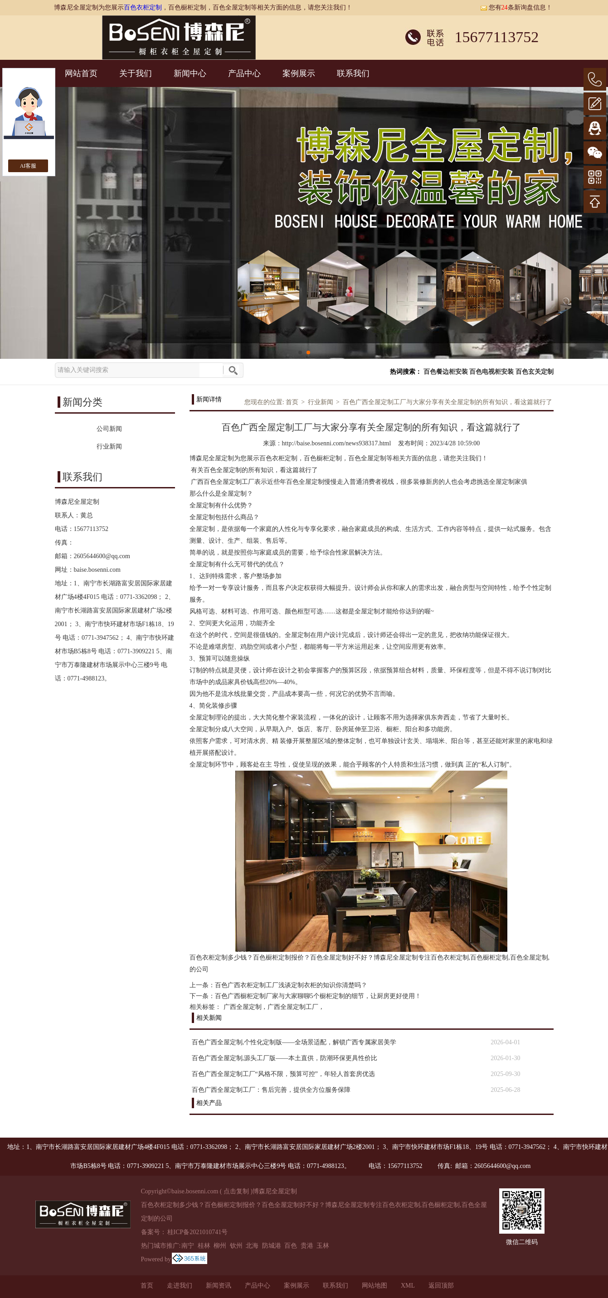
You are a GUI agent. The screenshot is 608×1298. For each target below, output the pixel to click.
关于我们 (135, 73)
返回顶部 (441, 1285)
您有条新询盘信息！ (516, 7)
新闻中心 (190, 73)
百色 (290, 1245)
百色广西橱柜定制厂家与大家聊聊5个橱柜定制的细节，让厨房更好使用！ (318, 996)
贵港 (307, 1245)
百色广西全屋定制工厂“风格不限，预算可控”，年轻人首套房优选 (283, 1074)
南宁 (187, 1245)
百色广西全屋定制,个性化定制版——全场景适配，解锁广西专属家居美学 (294, 1042)
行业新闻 (320, 402)
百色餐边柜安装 (445, 371)
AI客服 (28, 166)
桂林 (204, 1245)
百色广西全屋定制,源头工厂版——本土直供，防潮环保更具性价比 (285, 1058)
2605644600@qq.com (102, 556)
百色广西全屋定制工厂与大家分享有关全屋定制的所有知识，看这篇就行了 (447, 402)
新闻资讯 (218, 1285)
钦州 (236, 1245)
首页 (292, 402)
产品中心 (244, 73)
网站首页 (81, 73)
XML (408, 1285)
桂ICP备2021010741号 (197, 1232)
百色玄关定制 (535, 371)
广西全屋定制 (243, 1007)
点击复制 (236, 1191)
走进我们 (179, 1285)
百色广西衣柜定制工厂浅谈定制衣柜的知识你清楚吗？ (291, 985)
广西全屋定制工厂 (293, 1007)
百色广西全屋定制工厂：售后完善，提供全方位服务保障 (271, 1089)
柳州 (220, 1245)
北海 (252, 1245)
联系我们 (353, 73)
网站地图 (374, 1285)
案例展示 (298, 73)
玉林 (322, 1245)
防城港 (271, 1245)
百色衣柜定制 (143, 7)
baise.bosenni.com (97, 569)
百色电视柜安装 (491, 371)
